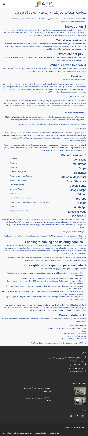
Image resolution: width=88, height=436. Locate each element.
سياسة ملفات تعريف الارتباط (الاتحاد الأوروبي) (17, 433)
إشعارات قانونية (55, 433)
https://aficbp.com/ (76, 372)
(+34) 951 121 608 (76, 361)
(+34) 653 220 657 (76, 365)
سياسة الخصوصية (40, 433)
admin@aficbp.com (76, 368)
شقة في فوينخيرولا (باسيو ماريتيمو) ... (38, 398)
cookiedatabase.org (68, 343)
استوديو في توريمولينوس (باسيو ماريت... (37, 388)
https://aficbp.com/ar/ (23, 30)
